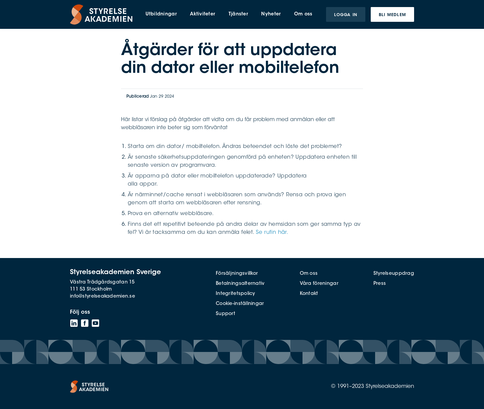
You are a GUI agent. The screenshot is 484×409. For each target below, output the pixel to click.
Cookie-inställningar (240, 304)
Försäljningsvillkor (237, 273)
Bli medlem (392, 15)
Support (225, 314)
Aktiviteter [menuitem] (202, 14)
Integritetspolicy (235, 294)
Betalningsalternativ (240, 284)
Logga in (345, 15)
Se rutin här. (272, 232)
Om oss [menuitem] (303, 14)
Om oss (309, 273)
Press (379, 284)
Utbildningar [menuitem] (161, 14)
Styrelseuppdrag (393, 273)
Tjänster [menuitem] (238, 14)
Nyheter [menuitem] (271, 14)
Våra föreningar (319, 284)
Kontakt (309, 294)
